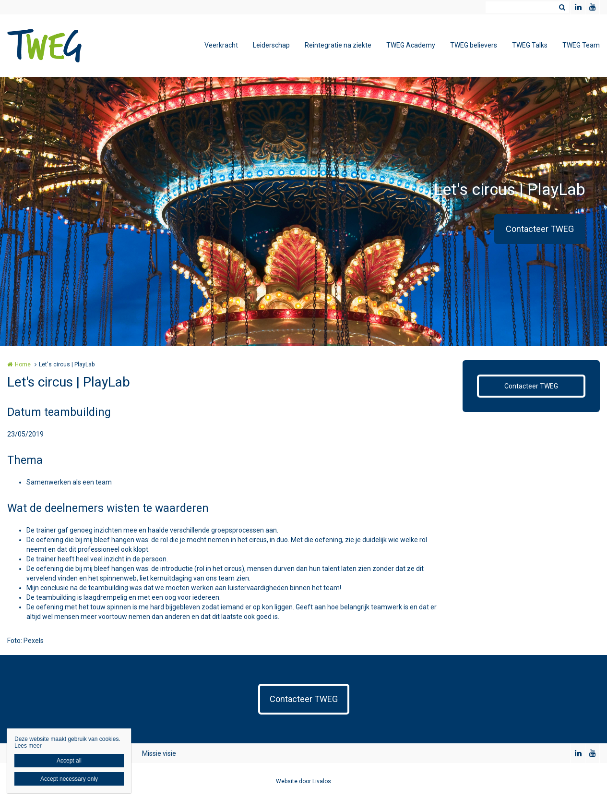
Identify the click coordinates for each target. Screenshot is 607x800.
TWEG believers (473, 45)
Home (23, 364)
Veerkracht (221, 45)
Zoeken (562, 7)
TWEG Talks (529, 45)
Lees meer (28, 745)
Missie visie (159, 753)
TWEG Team (581, 45)
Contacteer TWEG (540, 229)
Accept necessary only (69, 779)
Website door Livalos (303, 781)
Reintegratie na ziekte (338, 45)
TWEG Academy (410, 45)
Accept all (69, 760)
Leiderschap (271, 45)
